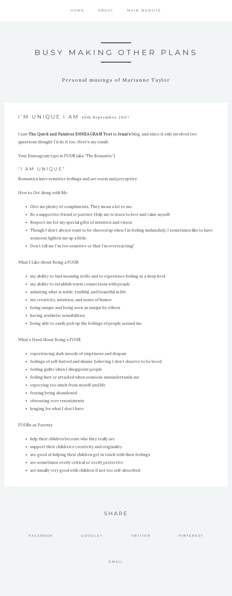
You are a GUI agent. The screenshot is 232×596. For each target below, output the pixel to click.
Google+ (92, 536)
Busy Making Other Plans (116, 52)
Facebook (41, 536)
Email (116, 562)
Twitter (140, 536)
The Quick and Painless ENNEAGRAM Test (70, 134)
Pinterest (191, 536)
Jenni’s (124, 134)
